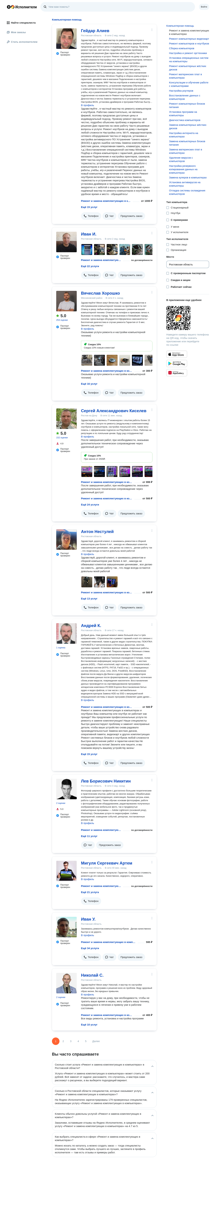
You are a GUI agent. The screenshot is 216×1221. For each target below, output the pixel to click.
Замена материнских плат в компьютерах (185, 151)
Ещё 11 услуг (89, 836)
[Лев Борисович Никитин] (66, 789)
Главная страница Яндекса (9, 6)
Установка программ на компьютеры (183, 113)
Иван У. (88, 919)
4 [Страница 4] (78, 1041)
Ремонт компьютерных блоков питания (187, 105)
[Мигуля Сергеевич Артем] (66, 871)
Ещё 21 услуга (90, 892)
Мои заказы (16, 32)
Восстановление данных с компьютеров (184, 97)
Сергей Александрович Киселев (113, 410)
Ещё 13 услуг (89, 598)
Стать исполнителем (22, 41)
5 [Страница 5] (85, 1041)
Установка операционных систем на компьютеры (188, 59)
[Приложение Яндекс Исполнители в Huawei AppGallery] (176, 372)
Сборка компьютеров (181, 48)
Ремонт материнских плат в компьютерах (185, 76)
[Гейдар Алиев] (66, 38)
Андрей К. (91, 625)
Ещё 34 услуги (90, 948)
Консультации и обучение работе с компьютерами (188, 84)
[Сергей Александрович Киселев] (66, 418)
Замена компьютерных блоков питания (187, 143)
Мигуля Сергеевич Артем (106, 863)
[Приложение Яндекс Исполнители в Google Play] (176, 363)
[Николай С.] (66, 983)
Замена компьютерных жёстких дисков (187, 126)
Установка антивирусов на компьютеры (184, 184)
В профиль (87, 105)
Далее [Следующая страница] (96, 1041)
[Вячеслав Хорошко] (66, 301)
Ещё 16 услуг (89, 383)
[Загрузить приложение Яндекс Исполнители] (187, 318)
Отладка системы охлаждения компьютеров (187, 192)
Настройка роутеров (181, 90)
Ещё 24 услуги (90, 504)
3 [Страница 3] (70, 1041)
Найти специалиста (21, 22)
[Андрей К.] (66, 633)
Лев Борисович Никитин (106, 781)
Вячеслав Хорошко (100, 293)
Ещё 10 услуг (89, 1024)
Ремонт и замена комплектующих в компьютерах (106, 200)
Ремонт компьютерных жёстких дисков (187, 68)
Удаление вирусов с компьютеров (181, 159)
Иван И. (88, 234)
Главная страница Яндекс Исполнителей (22, 6)
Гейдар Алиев (95, 30)
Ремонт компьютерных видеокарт (189, 38)
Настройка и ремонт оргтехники (188, 53)
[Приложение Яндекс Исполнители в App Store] (176, 354)
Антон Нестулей (97, 531)
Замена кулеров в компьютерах (188, 177)
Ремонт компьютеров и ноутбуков (189, 43)
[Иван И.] (66, 242)
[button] (91, 216)
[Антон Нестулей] (66, 539)
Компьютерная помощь (180, 25)
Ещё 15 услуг (89, 207)
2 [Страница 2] (63, 1041)
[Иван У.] (66, 927)
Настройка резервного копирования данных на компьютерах (183, 169)
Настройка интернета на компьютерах (183, 135)
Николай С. (92, 975)
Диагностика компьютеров (184, 120)
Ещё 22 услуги (90, 266)
